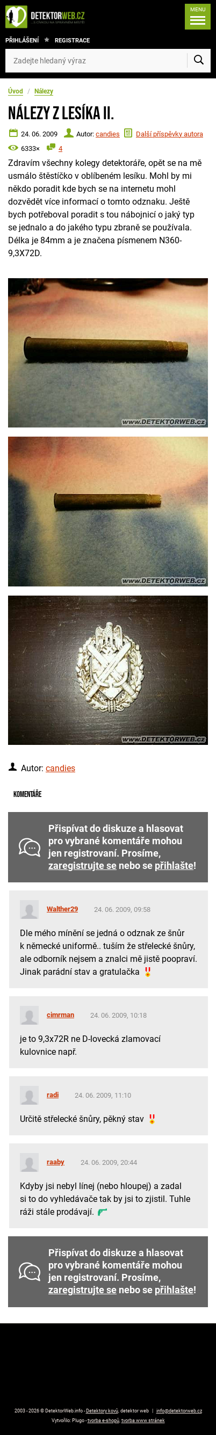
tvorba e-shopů (103, 1420)
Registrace (72, 40)
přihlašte (174, 865)
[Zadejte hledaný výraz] (108, 61)
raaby (55, 1162)
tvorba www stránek (143, 1420)
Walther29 (62, 909)
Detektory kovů (102, 1411)
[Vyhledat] (199, 61)
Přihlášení (22, 40)
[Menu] (198, 17)
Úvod (15, 91)
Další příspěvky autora (169, 134)
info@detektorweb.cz (179, 1411)
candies (108, 134)
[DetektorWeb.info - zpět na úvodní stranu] (47, 16)
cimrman (60, 1015)
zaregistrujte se (82, 865)
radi (53, 1095)
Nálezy (43, 91)
